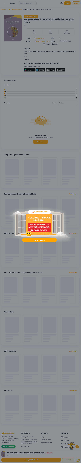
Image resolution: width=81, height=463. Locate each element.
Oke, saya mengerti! (39, 240)
